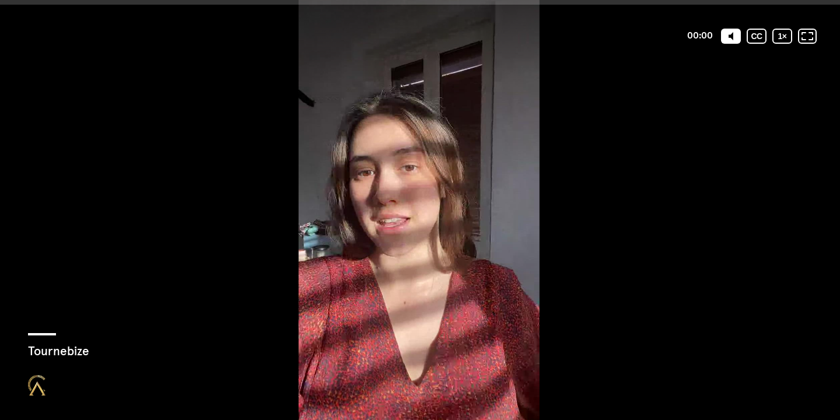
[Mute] (731, 36)
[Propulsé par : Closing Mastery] (37, 385)
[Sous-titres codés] (756, 36)
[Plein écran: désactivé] (807, 36)
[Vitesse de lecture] (782, 36)
